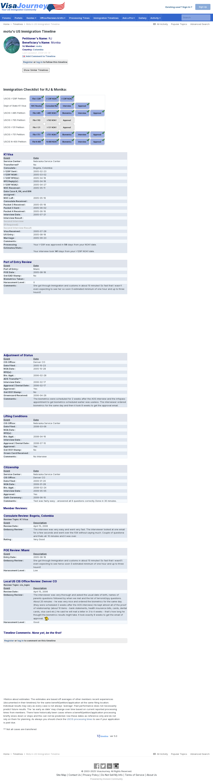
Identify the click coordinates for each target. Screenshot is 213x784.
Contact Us (75, 774)
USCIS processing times (79, 719)
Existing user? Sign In (178, 7)
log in (39, 62)
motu (39, 46)
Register (28, 62)
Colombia (38, 49)
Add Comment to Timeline (40, 56)
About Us (152, 774)
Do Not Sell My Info (112, 774)
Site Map (61, 774)
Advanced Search (200, 24)
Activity (155, 18)
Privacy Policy (91, 774)
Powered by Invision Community (106, 779)
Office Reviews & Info (52, 18)
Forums (6, 18)
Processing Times (79, 18)
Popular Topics (179, 24)
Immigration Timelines (106, 18)
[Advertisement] (65, 325)
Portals (18, 18)
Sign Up (203, 6)
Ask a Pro (129, 18)
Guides (31, 18)
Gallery (143, 18)
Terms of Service (134, 774)
